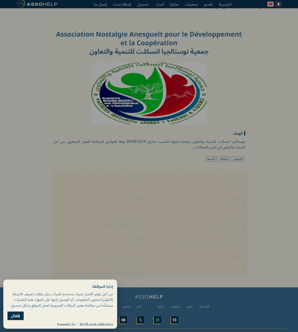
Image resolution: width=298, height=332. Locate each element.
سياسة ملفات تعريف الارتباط (96, 323)
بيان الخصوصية (66, 323)
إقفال (15, 316)
